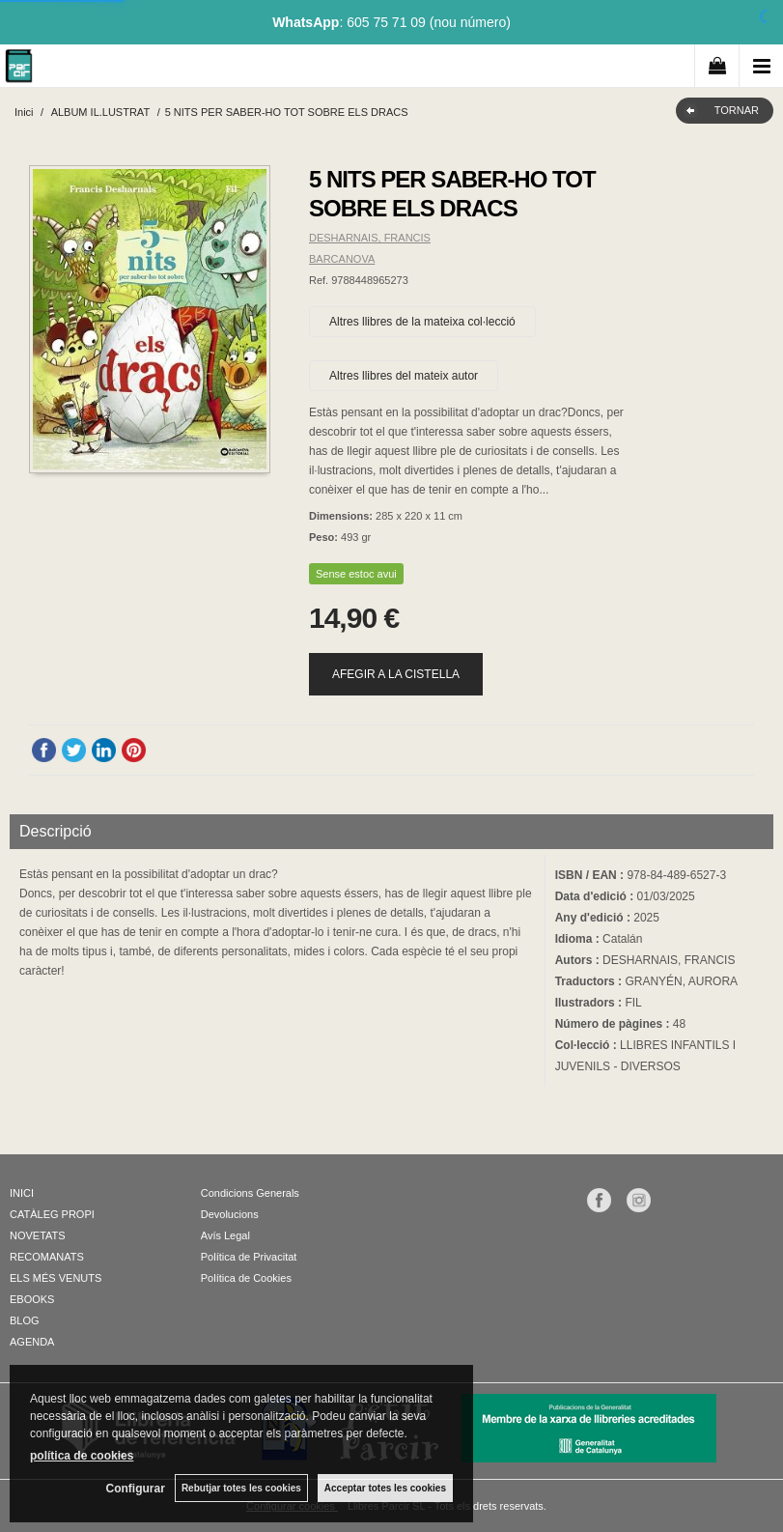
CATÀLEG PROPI (52, 1214)
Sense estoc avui (356, 574)
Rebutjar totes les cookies (241, 1488)
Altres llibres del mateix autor (403, 376)
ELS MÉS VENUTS (55, 1278)
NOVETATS (38, 1235)
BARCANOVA (342, 259)
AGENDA (32, 1342)
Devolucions (230, 1214)
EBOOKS (32, 1299)
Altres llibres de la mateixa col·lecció (422, 321)
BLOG (25, 1320)
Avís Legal (225, 1235)
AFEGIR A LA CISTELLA (396, 674)
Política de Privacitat (249, 1256)
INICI (22, 1193)
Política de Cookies (246, 1278)
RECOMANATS (47, 1256)
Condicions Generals (250, 1193)
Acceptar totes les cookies (385, 1488)
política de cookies (81, 1455)
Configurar (135, 1488)
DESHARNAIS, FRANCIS (370, 237)
